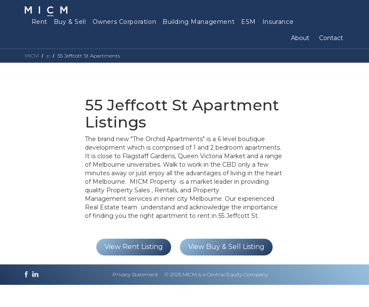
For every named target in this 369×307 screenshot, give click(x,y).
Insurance (277, 22)
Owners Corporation (124, 22)
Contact (331, 38)
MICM (32, 55)
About (300, 38)
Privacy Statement (135, 274)
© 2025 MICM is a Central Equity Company (216, 274)
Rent (39, 22)
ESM (248, 22)
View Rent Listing (134, 247)
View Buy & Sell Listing (226, 247)
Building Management (199, 22)
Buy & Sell (70, 22)
